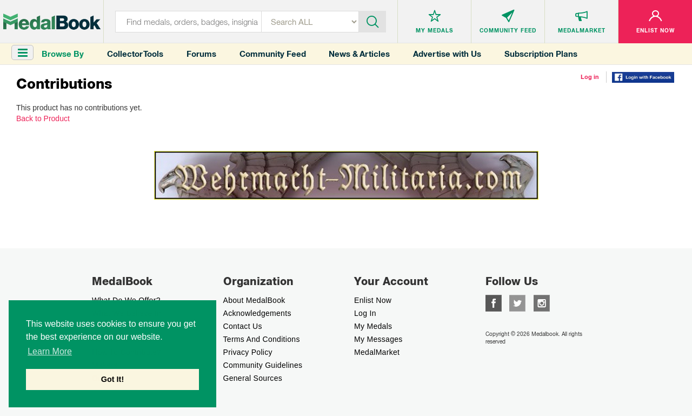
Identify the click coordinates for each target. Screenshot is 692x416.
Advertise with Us (447, 54)
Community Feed (272, 54)
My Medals (373, 326)
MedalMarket (377, 352)
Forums (201, 54)
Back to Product (43, 118)
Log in (590, 77)
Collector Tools (135, 54)
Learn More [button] (50, 351)
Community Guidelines (263, 365)
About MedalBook (254, 300)
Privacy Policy (247, 352)
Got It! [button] (112, 379)
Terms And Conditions (261, 339)
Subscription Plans (540, 54)
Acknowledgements (257, 313)
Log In (365, 313)
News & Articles (359, 54)
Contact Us (242, 326)
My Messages (378, 339)
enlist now (372, 300)
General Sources (253, 378)
